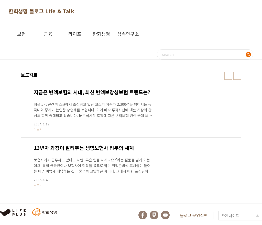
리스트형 (237, 76)
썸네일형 (228, 76)
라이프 (74, 33)
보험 (21, 33)
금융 (48, 33)
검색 (248, 54)
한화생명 (101, 33)
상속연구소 (128, 33)
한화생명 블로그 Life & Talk (41, 11)
